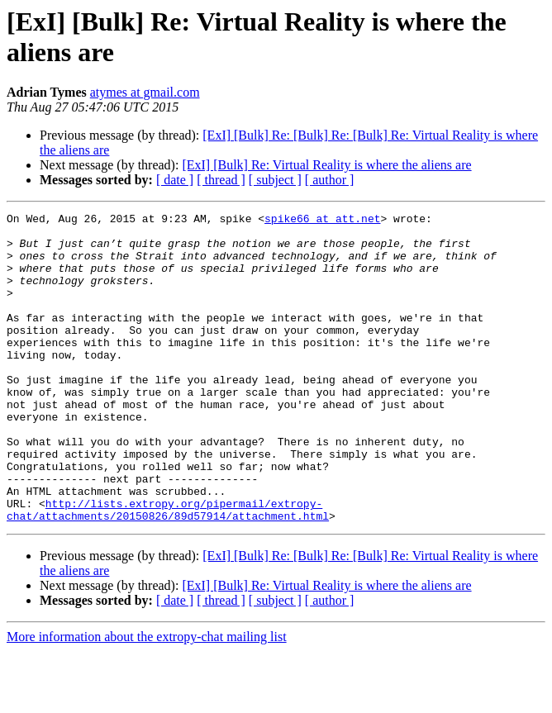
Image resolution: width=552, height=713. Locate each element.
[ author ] (330, 180)
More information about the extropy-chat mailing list (147, 699)
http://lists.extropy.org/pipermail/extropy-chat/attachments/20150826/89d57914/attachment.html (168, 570)
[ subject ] (275, 180)
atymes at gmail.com (145, 92)
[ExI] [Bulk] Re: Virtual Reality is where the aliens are (326, 165)
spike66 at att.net (322, 220)
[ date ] (174, 180)
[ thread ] (221, 180)
